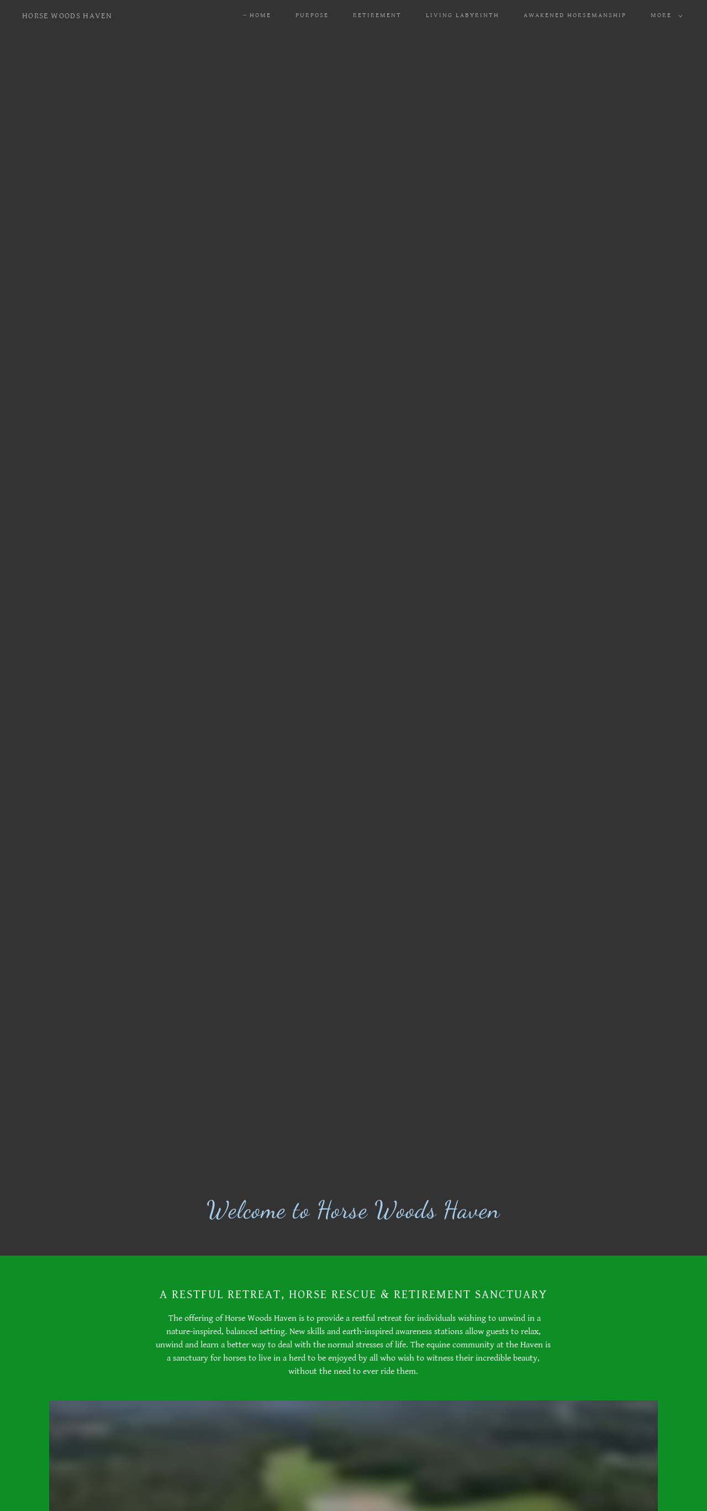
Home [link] (260, 15)
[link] (67, 16)
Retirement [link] (377, 15)
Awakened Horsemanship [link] (575, 15)
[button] (664, 15)
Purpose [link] (312, 15)
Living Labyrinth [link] (462, 15)
